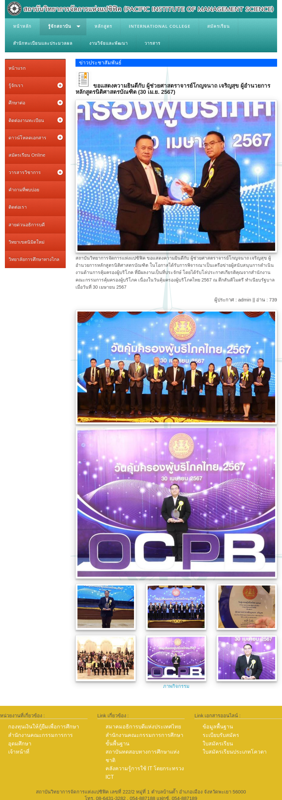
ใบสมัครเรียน (218, 743)
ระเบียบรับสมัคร (221, 735)
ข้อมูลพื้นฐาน (218, 726)
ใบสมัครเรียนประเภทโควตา (235, 752)
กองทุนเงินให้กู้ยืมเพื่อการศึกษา (43, 726)
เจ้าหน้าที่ (18, 752)
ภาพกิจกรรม (176, 686)
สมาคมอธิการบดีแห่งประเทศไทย (143, 726)
